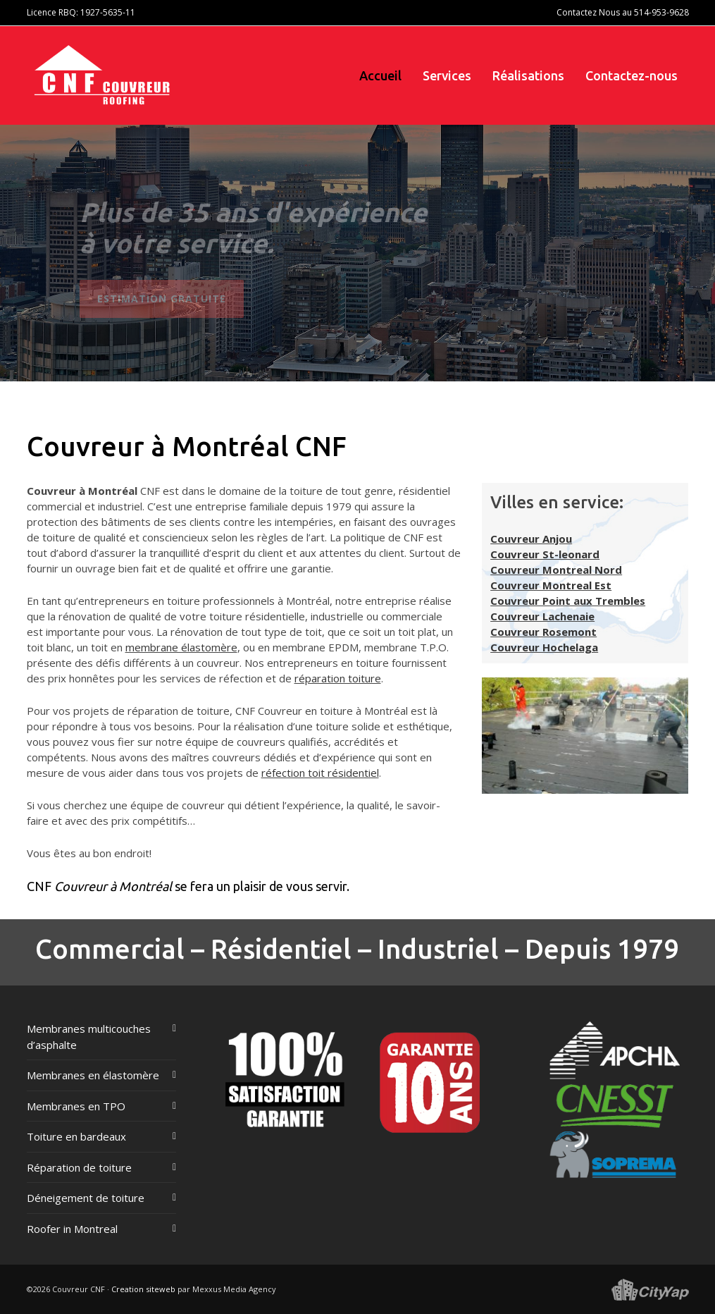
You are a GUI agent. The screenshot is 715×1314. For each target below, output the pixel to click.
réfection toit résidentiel (320, 773)
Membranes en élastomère (93, 1075)
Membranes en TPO (76, 1106)
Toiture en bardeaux (76, 1136)
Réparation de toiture (79, 1167)
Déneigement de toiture (85, 1198)
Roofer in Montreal (72, 1229)
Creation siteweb (143, 1289)
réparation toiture (337, 678)
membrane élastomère (181, 647)
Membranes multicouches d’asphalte (89, 1036)
